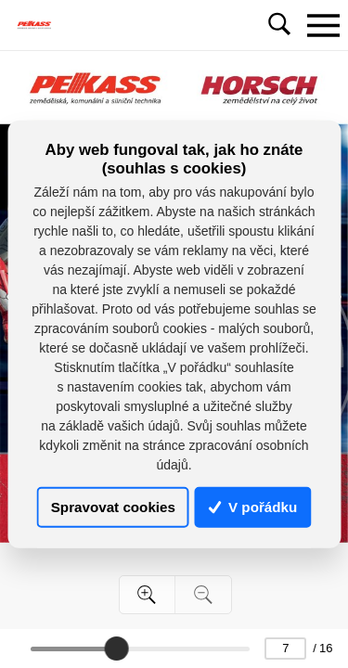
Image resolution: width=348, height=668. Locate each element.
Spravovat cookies (113, 507)
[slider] (116, 648)
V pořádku (253, 507)
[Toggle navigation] (323, 25)
